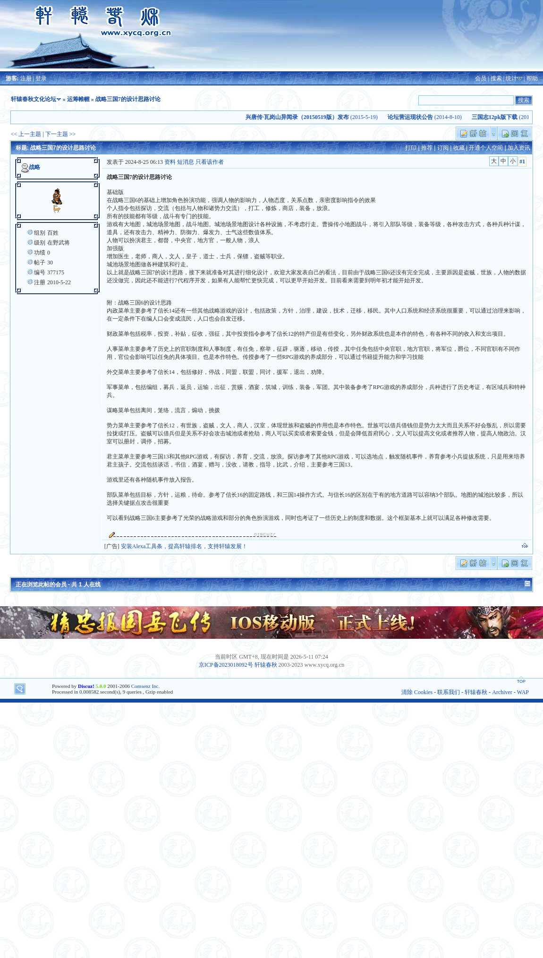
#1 (522, 161)
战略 (34, 167)
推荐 (427, 147)
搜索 (496, 78)
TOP (521, 681)
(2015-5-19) (315, 117)
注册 (26, 78)
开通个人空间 (486, 147)
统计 (511, 78)
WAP (523, 692)
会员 (480, 78)
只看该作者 (209, 162)
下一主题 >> (60, 134)
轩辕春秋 (266, 664)
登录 (41, 78)
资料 (170, 162)
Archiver (502, 692)
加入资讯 (519, 147)
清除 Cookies (417, 692)
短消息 (185, 162)
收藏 (459, 147)
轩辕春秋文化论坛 (33, 99)
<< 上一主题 (26, 134)
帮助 (532, 78)
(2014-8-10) (428, 117)
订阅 (443, 147)
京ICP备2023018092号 (226, 664)
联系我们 (448, 692)
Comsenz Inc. (145, 686)
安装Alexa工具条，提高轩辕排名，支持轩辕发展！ (184, 546)
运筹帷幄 (78, 99)
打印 (410, 147)
